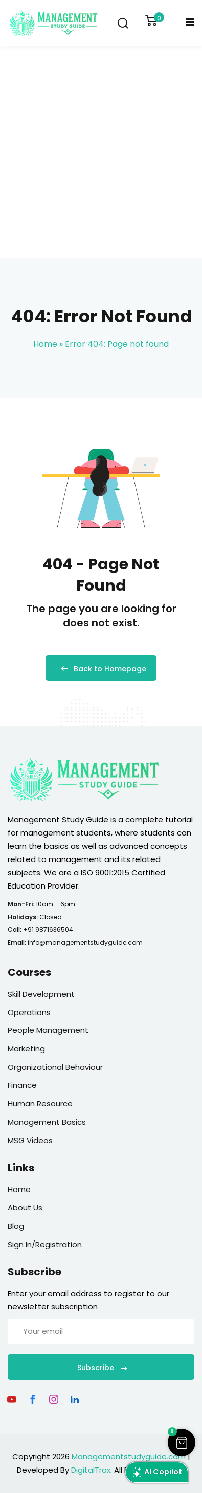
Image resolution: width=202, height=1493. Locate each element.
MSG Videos (30, 1140)
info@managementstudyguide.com (85, 942)
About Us (25, 1207)
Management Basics (47, 1122)
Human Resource (40, 1103)
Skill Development (41, 994)
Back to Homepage (101, 669)
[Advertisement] (101, 151)
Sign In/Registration (45, 1244)
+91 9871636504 (48, 929)
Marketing (26, 1048)
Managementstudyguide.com (129, 1456)
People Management (48, 1030)
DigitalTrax (90, 1469)
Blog (16, 1226)
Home (45, 344)
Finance (22, 1085)
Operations (29, 1012)
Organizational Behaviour (55, 1066)
